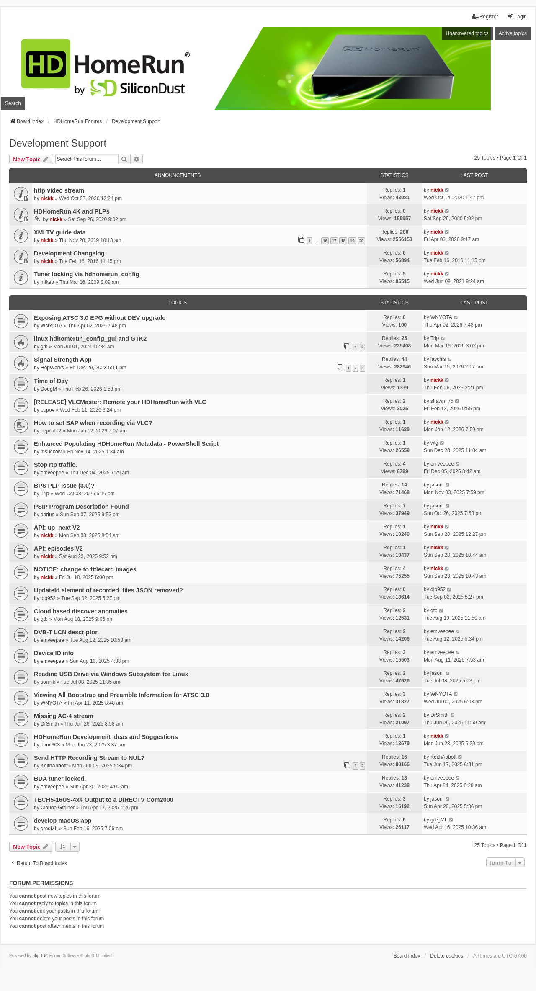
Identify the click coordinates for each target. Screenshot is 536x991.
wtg (434, 443)
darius (47, 514)
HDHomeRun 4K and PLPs (72, 211)
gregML (49, 828)
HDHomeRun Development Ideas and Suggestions (106, 737)
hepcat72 (51, 431)
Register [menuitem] (485, 16)
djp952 (48, 598)
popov (47, 410)
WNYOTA (51, 326)
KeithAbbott (54, 766)
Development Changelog (69, 253)
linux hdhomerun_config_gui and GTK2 (90, 338)
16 (325, 240)
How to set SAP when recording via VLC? (93, 423)
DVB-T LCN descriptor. (66, 632)
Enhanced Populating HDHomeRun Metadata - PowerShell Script (126, 443)
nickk (47, 198)
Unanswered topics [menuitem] (467, 33)
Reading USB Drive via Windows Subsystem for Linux (111, 674)
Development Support (57, 143)
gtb (44, 347)
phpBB (39, 955)
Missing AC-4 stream (63, 716)
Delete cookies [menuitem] (446, 956)
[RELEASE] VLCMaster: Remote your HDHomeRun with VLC (120, 402)
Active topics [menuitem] (513, 33)
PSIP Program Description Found (81, 506)
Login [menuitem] (517, 16)
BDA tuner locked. (60, 778)
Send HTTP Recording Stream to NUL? (89, 757)
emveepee (52, 473)
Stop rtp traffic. (55, 464)
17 (334, 240)
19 (352, 240)
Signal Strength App (63, 359)
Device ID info (54, 653)
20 (361, 240)
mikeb (47, 282)
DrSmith (50, 724)
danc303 (50, 745)
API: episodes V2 (58, 548)
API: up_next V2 (57, 527)
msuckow (51, 452)
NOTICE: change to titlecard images (85, 569)
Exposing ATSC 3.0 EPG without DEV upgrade (99, 317)
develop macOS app (63, 820)
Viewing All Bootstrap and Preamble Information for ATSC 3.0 (121, 695)
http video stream (59, 190)
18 (343, 240)
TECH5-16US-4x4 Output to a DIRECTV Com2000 (103, 799)
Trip (434, 338)
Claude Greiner (58, 808)
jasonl (436, 485)
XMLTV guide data (60, 232)
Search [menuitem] (13, 103)
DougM (49, 389)
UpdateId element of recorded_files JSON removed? (108, 590)
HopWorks (52, 368)
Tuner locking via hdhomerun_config (86, 274)
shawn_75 (442, 401)
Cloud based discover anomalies (81, 611)
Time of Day (51, 381)
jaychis (438, 359)
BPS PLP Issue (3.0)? (64, 485)
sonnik (48, 682)
